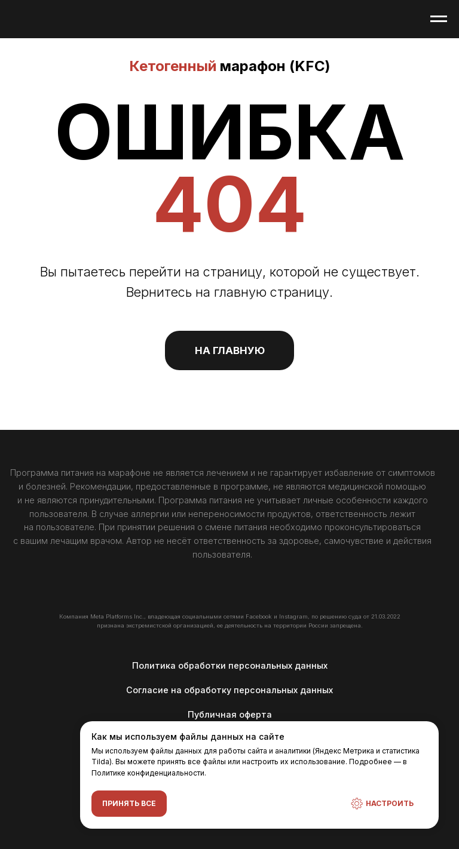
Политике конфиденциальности (147, 772)
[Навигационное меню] (438, 19)
